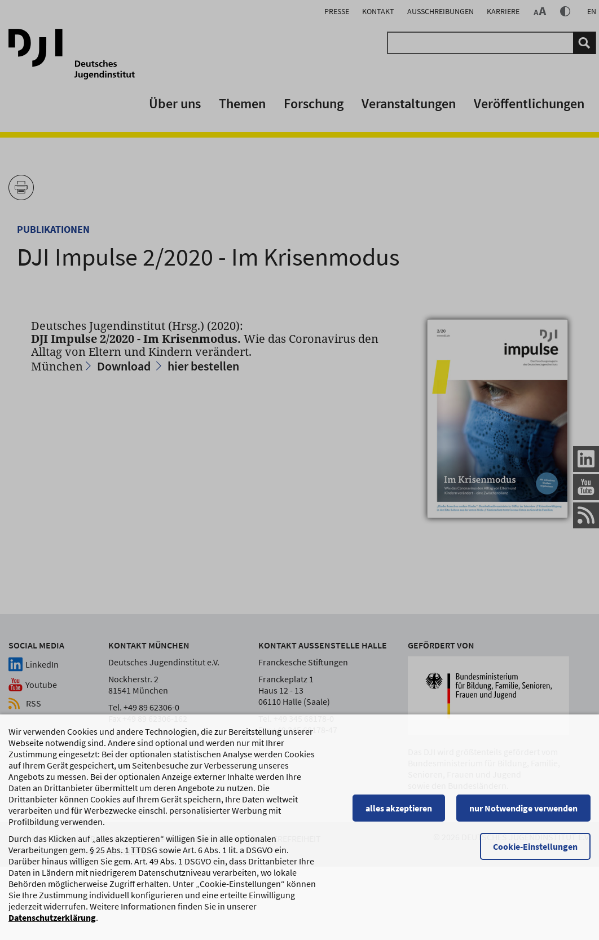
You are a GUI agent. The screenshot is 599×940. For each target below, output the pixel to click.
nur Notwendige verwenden (523, 809)
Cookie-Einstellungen (535, 847)
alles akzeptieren (398, 809)
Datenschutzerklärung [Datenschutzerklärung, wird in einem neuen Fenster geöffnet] (52, 918)
